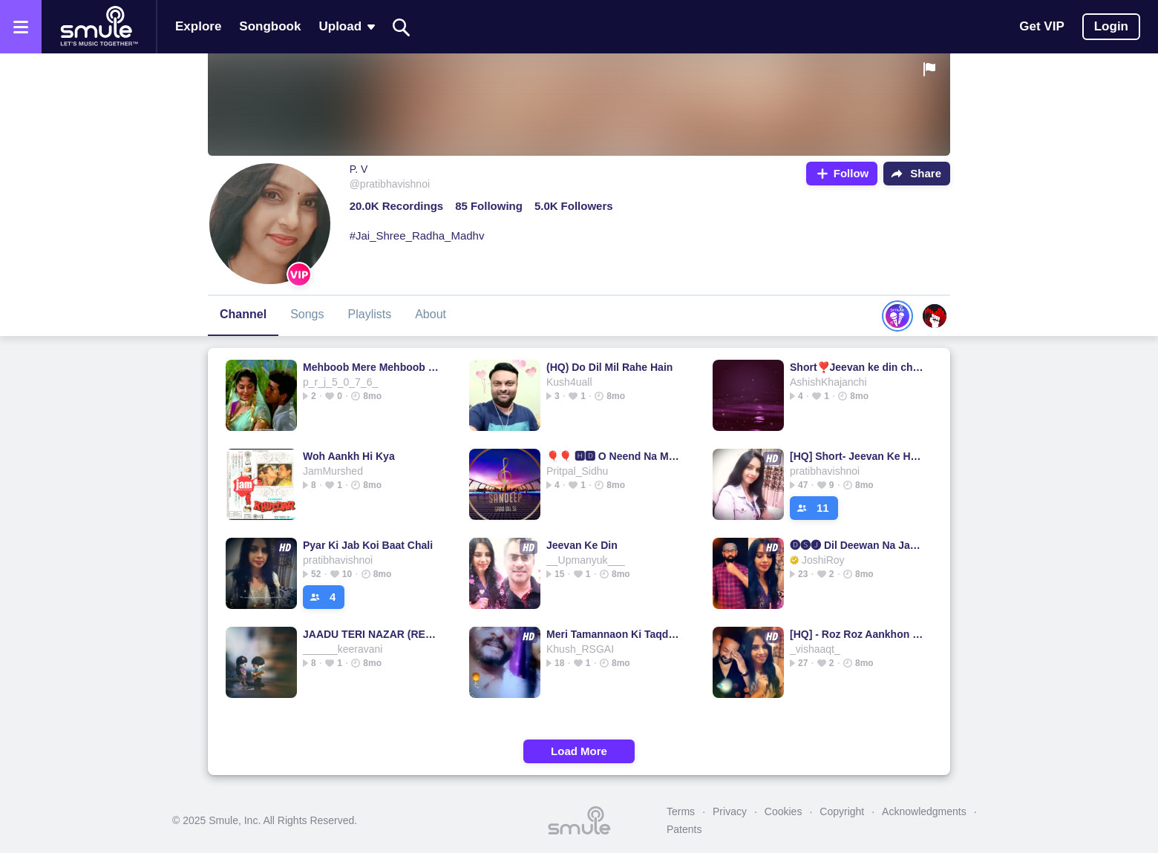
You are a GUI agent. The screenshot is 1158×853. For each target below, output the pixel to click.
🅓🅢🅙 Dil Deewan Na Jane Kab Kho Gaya (858, 545)
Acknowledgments (924, 811)
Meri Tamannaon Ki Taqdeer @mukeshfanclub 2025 (614, 634)
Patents (684, 829)
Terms (681, 811)
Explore (198, 26)
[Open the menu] (21, 26)
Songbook (270, 26)
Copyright (842, 811)
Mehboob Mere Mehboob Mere (371, 367)
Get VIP (1041, 26)
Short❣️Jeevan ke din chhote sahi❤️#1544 (858, 367)
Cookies (783, 811)
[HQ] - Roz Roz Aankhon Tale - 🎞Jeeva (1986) (858, 634)
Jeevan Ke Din (582, 545)
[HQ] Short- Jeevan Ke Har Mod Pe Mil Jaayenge (858, 456)
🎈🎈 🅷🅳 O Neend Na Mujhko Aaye (614, 456)
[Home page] (98, 26)
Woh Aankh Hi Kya (349, 456)
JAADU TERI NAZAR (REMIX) (371, 634)
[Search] (401, 27)
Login (1111, 26)
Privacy (730, 811)
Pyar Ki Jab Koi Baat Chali (368, 545)
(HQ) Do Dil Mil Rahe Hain (609, 367)
